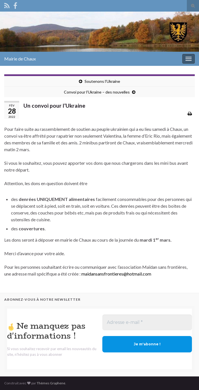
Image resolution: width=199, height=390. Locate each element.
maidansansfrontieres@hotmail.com (116, 273)
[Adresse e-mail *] (147, 322)
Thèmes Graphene (51, 383)
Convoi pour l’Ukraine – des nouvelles (97, 92)
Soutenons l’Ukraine (102, 81)
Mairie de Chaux (20, 58)
